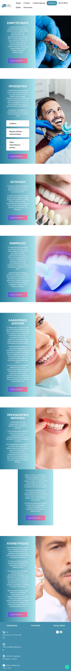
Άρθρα (18, 7)
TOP (67, 666)
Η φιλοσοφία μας (39, 3)
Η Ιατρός (26, 3)
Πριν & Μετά (63, 3)
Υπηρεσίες (52, 3)
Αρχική (18, 3)
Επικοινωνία (28, 7)
